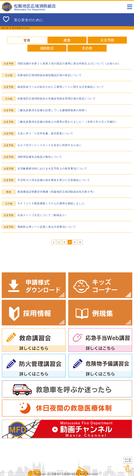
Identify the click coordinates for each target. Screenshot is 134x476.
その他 (87, 48)
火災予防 (107, 40)
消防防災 (47, 48)
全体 (27, 40)
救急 (67, 40)
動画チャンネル (67, 429)
